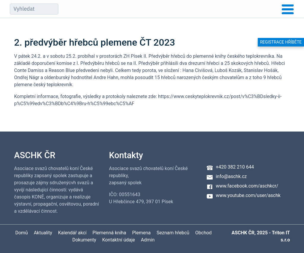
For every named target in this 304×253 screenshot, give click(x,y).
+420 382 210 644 (235, 167)
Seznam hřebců (173, 233)
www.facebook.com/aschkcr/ (247, 186)
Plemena (141, 233)
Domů (21, 233)
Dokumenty (84, 240)
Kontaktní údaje (118, 240)
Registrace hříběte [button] (281, 42)
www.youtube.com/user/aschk (248, 195)
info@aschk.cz (231, 176)
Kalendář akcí (72, 233)
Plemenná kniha (109, 233)
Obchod (203, 233)
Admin (148, 240)
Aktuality (43, 233)
